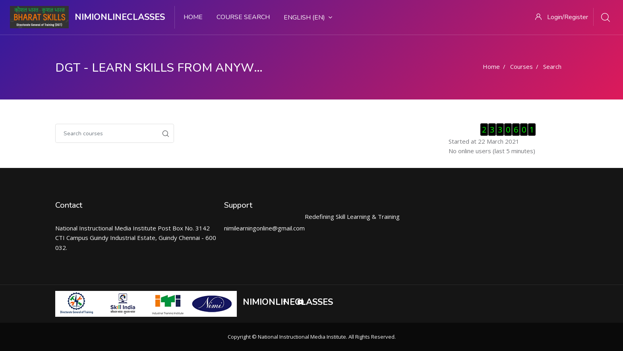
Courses (521, 66)
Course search (243, 17)
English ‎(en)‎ (308, 17)
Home (193, 17)
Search (552, 66)
